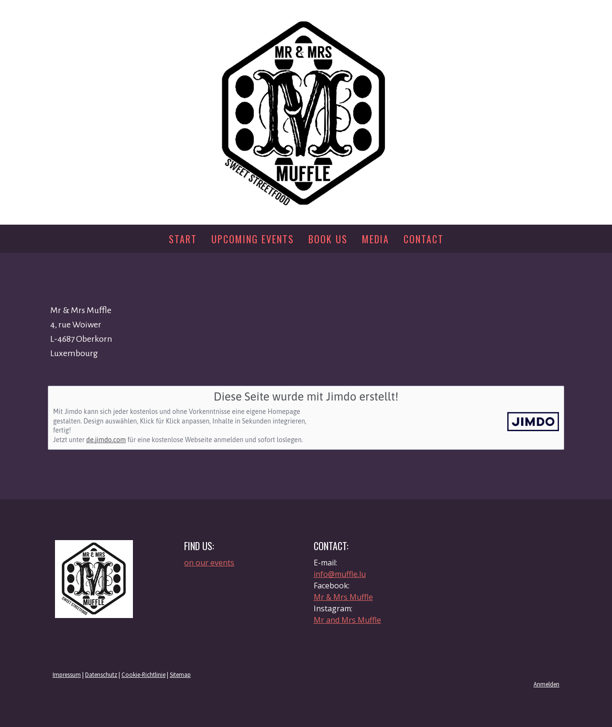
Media (375, 239)
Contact (424, 239)
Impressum (67, 674)
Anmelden (546, 684)
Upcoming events (252, 239)
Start (183, 239)
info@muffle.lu (340, 574)
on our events (209, 562)
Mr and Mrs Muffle (347, 620)
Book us (328, 239)
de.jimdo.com (106, 440)
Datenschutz (101, 674)
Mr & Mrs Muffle (343, 597)
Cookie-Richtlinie (143, 674)
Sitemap (180, 674)
